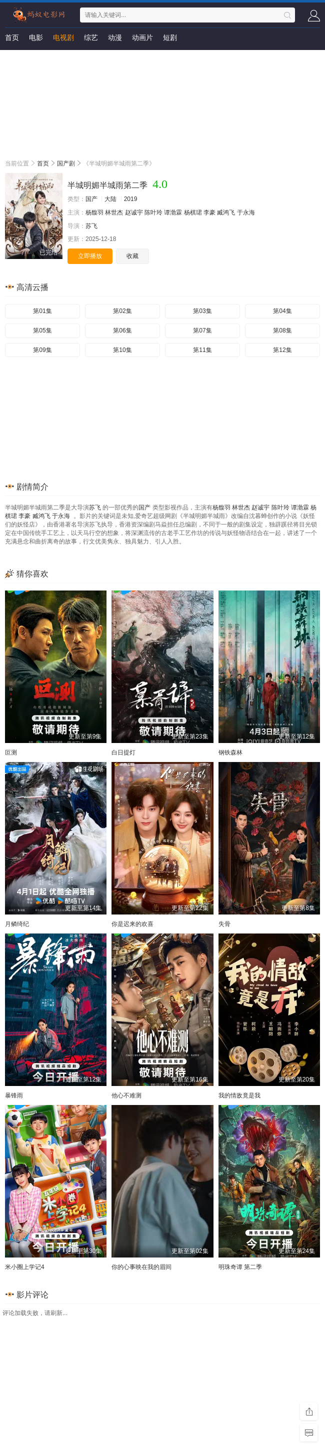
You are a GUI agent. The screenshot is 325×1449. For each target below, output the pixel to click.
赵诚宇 (134, 212)
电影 (36, 38)
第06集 (122, 330)
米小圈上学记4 (24, 1267)
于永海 (246, 212)
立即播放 (90, 256)
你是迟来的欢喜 (133, 924)
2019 (131, 199)
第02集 (122, 311)
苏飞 (92, 226)
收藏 (132, 256)
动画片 (142, 38)
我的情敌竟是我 (239, 1095)
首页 (12, 38)
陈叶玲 (153, 212)
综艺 (91, 38)
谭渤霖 (173, 212)
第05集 (42, 330)
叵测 (11, 752)
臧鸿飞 (226, 212)
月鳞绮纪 (17, 924)
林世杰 (114, 212)
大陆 (110, 199)
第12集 (282, 350)
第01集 (42, 311)
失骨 (224, 924)
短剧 (170, 38)
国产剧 (66, 163)
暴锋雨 (14, 1095)
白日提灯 (124, 752)
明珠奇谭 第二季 (240, 1267)
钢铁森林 (230, 752)
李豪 (210, 212)
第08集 (282, 330)
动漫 (115, 38)
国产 (92, 199)
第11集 (202, 350)
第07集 (202, 330)
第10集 (122, 350)
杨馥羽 (95, 212)
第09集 (42, 350)
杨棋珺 (193, 212)
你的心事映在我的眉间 (142, 1267)
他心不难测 (127, 1095)
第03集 (202, 311)
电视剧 (63, 38)
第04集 (282, 311)
